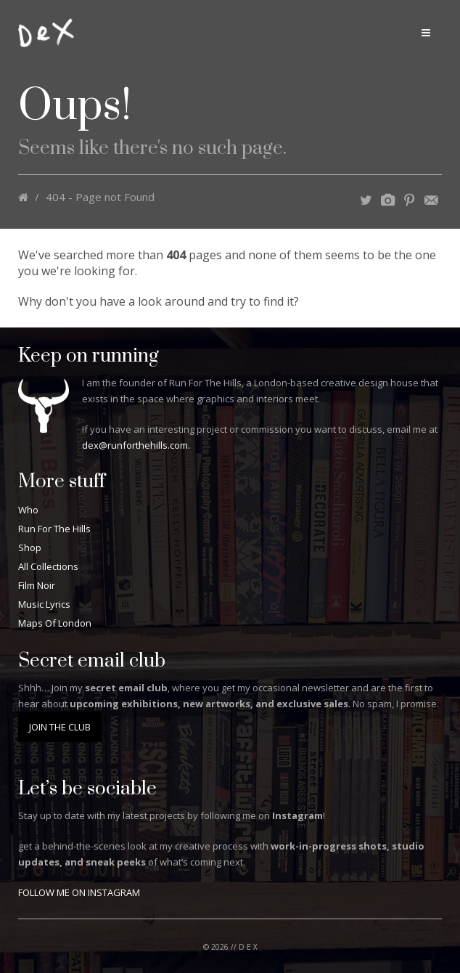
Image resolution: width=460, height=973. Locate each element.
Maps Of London (54, 623)
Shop (29, 547)
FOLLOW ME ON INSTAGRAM (79, 892)
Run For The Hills (54, 528)
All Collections (48, 566)
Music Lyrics (44, 604)
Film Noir (36, 585)
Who (28, 509)
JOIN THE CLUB (60, 726)
